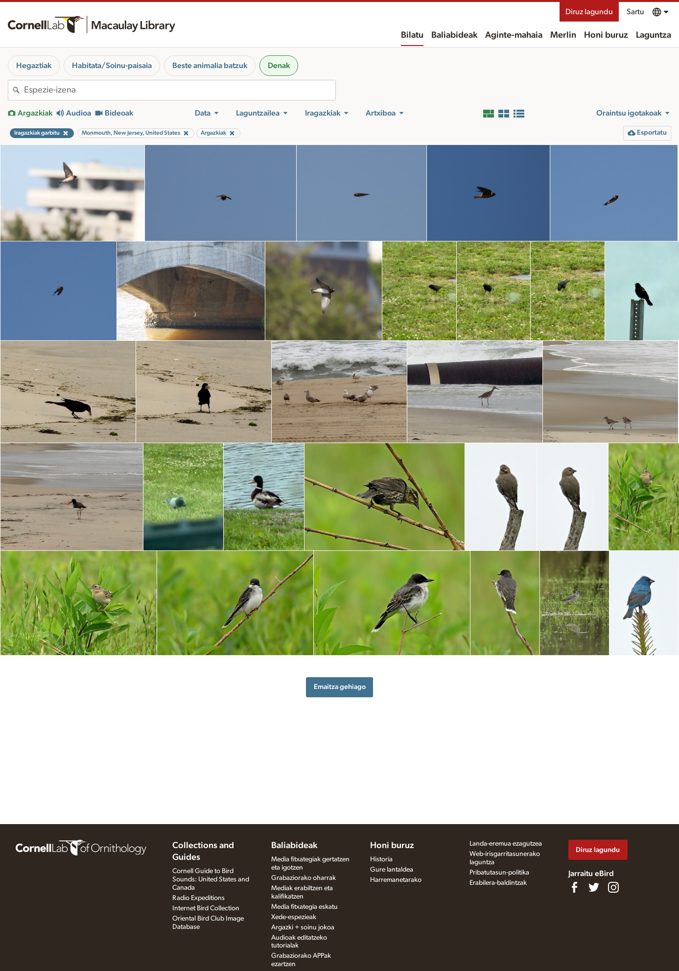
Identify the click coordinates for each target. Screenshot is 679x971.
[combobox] (179, 90)
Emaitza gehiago (340, 686)
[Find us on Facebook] (574, 887)
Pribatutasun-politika (499, 872)
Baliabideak (454, 35)
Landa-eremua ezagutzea (505, 843)
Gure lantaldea (391, 869)
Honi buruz (606, 35)
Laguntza (653, 35)
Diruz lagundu (589, 12)
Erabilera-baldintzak (498, 882)
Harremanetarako (395, 879)
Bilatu (412, 35)
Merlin (563, 35)
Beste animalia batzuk (209, 66)
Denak (279, 66)
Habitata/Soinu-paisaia (112, 66)
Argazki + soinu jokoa (302, 927)
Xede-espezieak (293, 917)
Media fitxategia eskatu (304, 906)
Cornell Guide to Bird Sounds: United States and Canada (210, 879)
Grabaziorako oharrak (303, 878)
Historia (381, 859)
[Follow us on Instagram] (613, 887)
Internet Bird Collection (205, 908)
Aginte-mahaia (513, 35)
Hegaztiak (33, 66)
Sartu (635, 12)
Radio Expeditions (198, 898)
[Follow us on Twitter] (594, 887)
